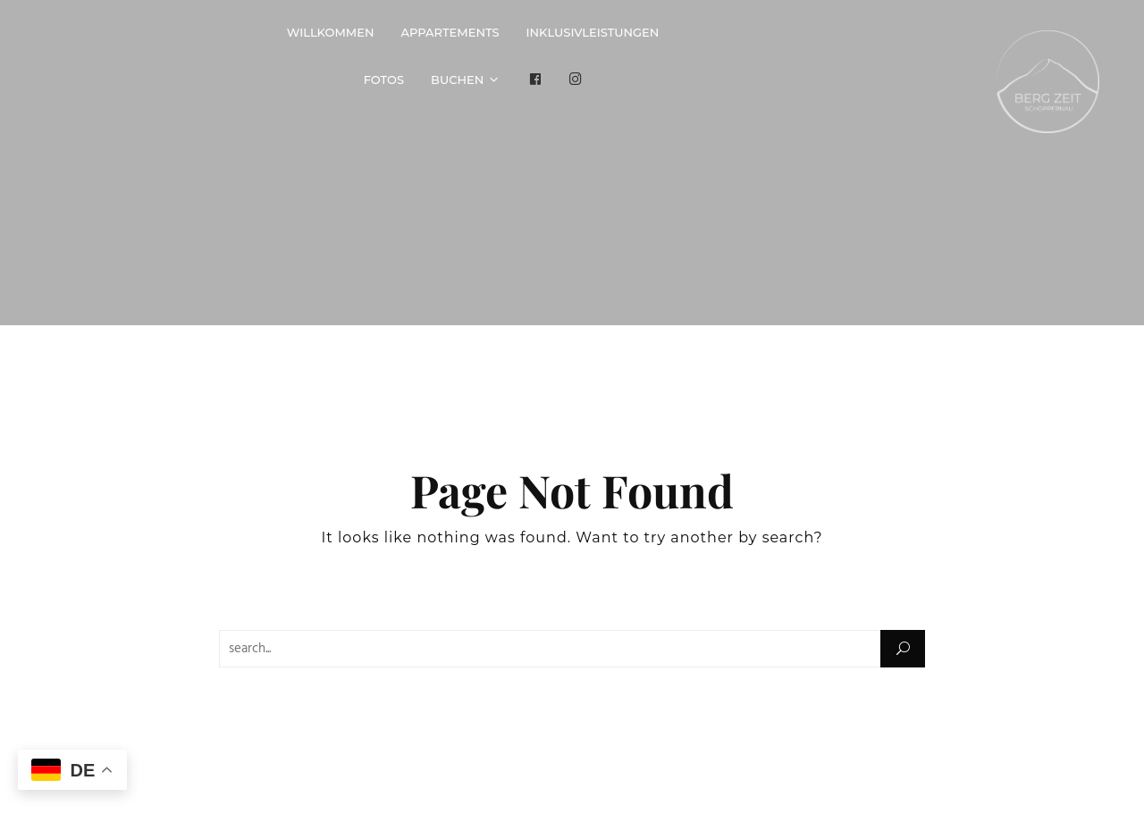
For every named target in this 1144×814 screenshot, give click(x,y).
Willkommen (330, 32)
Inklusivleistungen (593, 32)
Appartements (450, 32)
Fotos (384, 79)
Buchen (457, 79)
